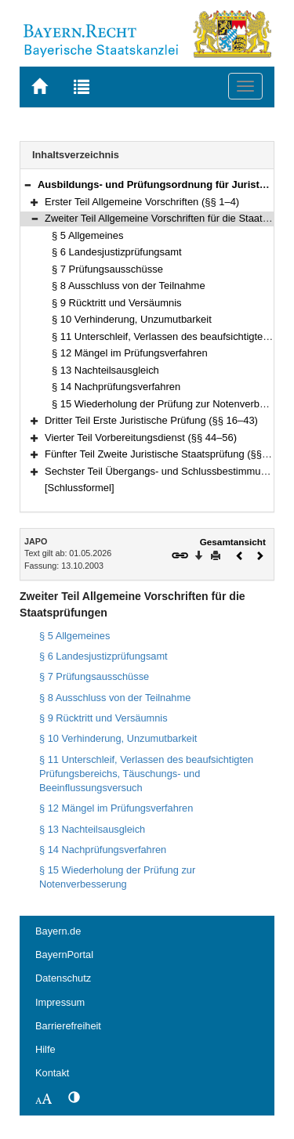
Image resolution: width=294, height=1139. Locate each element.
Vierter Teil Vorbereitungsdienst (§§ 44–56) (141, 437)
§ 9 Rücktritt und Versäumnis (117, 303)
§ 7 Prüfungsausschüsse (107, 269)
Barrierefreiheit (68, 1026)
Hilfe (45, 1049)
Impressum (60, 1002)
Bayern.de (58, 931)
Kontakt (52, 1073)
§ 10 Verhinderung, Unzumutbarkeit (132, 319)
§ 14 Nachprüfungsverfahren (116, 386)
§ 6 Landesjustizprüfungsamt (117, 252)
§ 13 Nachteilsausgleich (105, 370)
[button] (27, 184)
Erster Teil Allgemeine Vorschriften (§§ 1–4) (142, 202)
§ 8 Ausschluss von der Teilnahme (128, 285)
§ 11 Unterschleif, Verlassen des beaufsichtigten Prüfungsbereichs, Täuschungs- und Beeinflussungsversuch (146, 774)
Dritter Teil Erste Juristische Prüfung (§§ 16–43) (151, 420)
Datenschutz (63, 978)
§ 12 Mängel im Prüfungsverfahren (130, 353)
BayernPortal (64, 954)
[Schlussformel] (79, 488)
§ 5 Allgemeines (87, 235)
